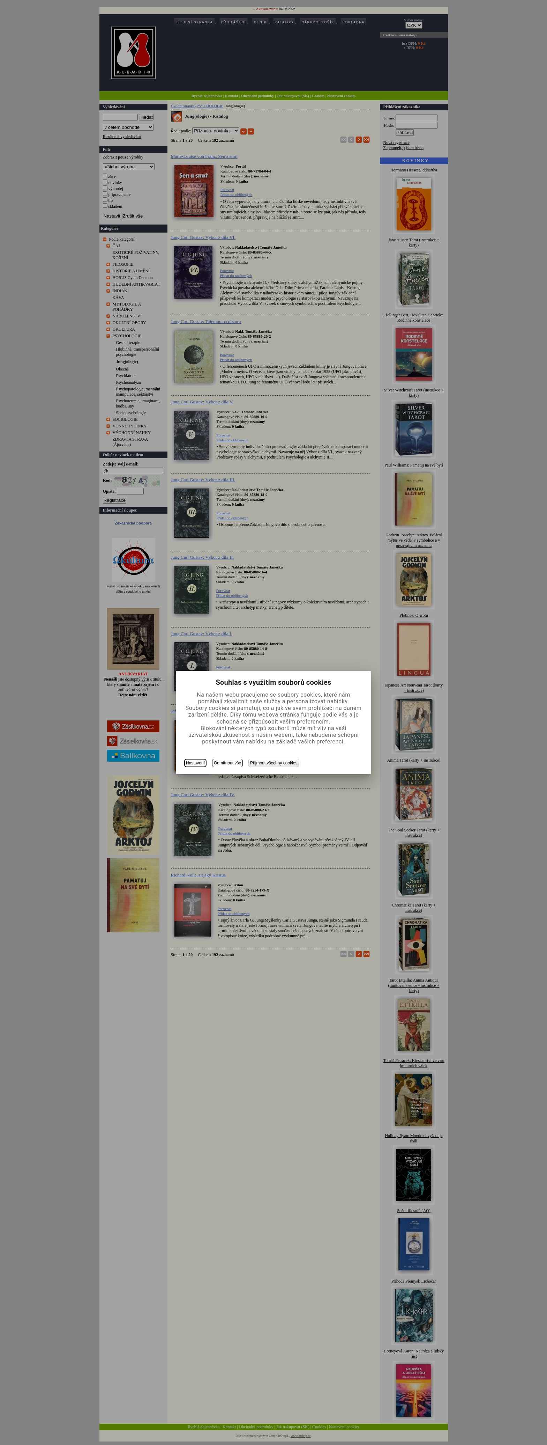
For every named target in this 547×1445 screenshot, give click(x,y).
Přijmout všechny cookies (273, 763)
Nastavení (195, 763)
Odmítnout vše (227, 763)
